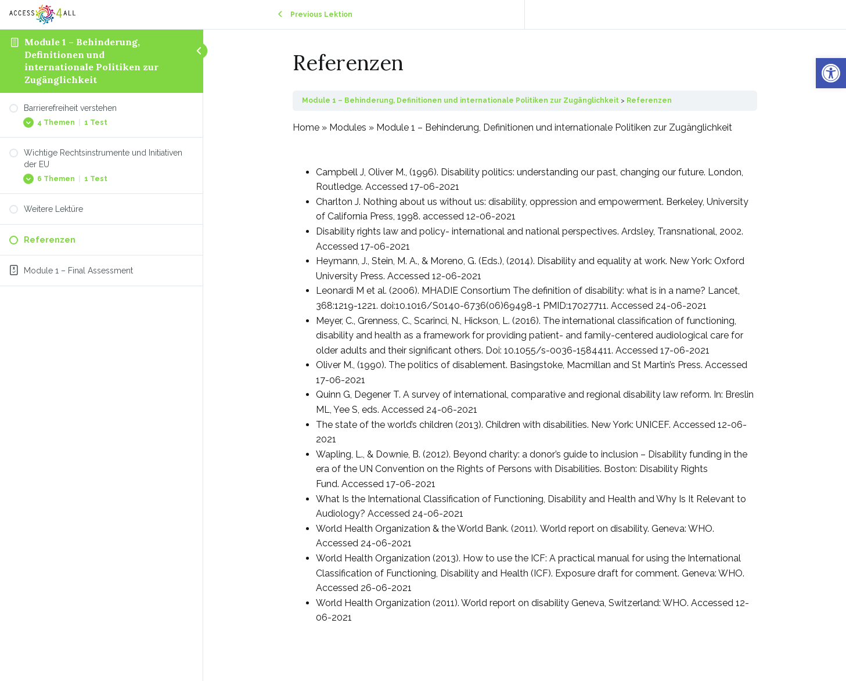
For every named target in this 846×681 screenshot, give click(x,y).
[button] (831, 73)
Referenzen (649, 100)
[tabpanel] (525, 372)
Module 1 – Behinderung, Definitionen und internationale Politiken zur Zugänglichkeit (91, 60)
